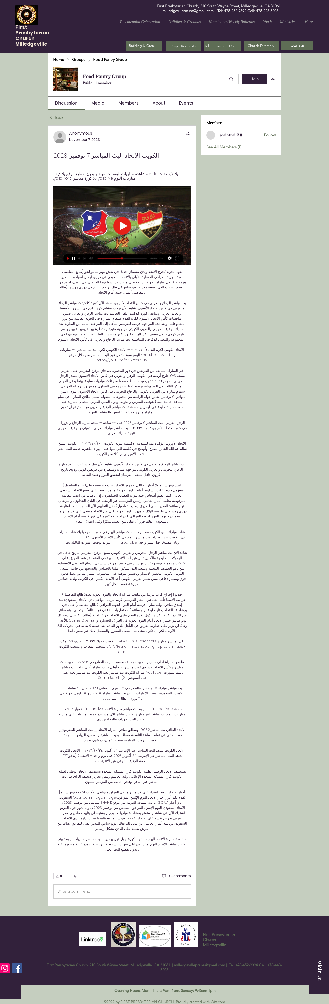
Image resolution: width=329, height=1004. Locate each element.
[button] (183, 46)
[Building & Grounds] (144, 46)
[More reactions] (73, 876)
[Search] (231, 79)
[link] (66, 103)
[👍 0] (58, 876)
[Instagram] (5, 968)
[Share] (188, 134)
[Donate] (297, 45)
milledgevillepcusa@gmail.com (188, 10)
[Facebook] (17, 968)
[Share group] (273, 79)
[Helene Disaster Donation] (222, 46)
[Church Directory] (261, 46)
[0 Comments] (176, 876)
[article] (122, 515)
